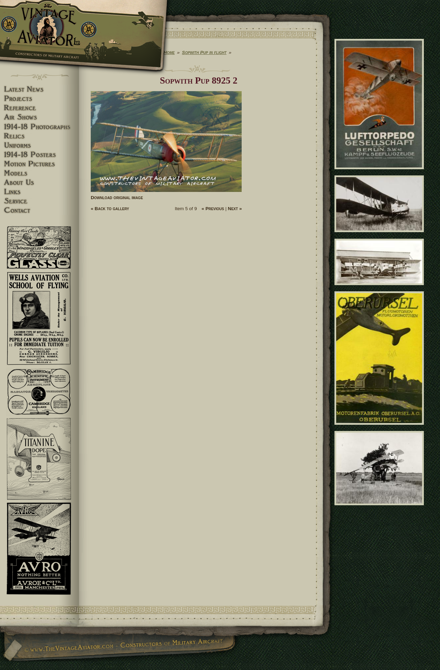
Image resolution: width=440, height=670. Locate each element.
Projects (39, 98)
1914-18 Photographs (39, 126)
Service (39, 201)
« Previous (212, 208)
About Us (39, 182)
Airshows (39, 117)
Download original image (117, 197)
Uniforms (39, 145)
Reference (39, 107)
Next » (235, 208)
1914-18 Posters (39, 154)
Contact (39, 210)
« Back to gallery (110, 208)
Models (39, 173)
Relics (39, 136)
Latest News (39, 89)
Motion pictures (39, 164)
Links (39, 191)
